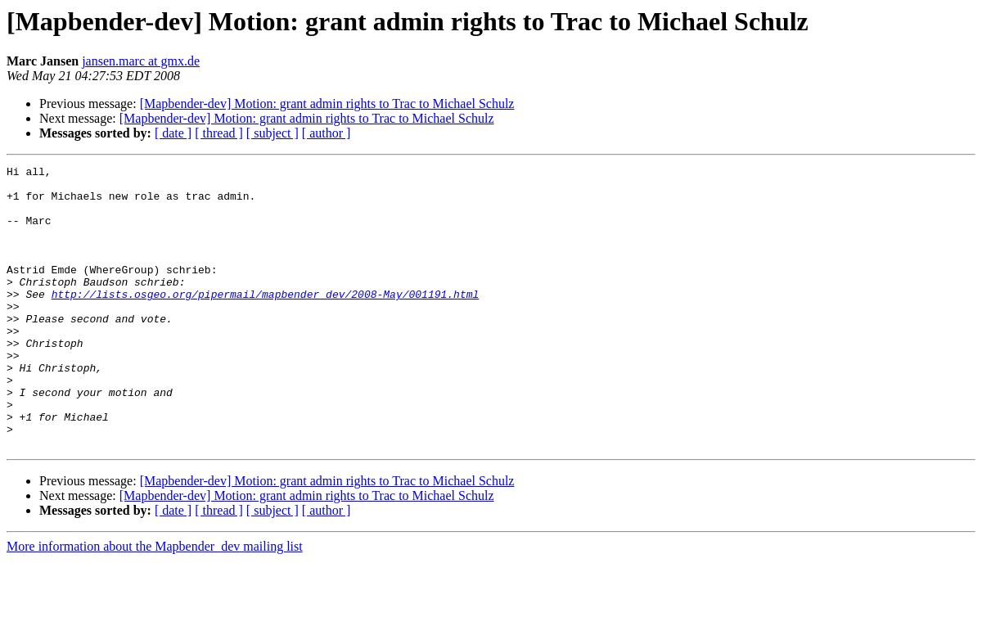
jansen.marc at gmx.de (141, 61)
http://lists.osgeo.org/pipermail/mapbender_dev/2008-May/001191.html (266, 320)
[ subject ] (272, 133)
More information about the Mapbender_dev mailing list (155, 603)
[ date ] (173, 133)
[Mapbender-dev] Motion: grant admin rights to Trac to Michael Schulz (327, 103)
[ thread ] (219, 133)
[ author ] (326, 133)
